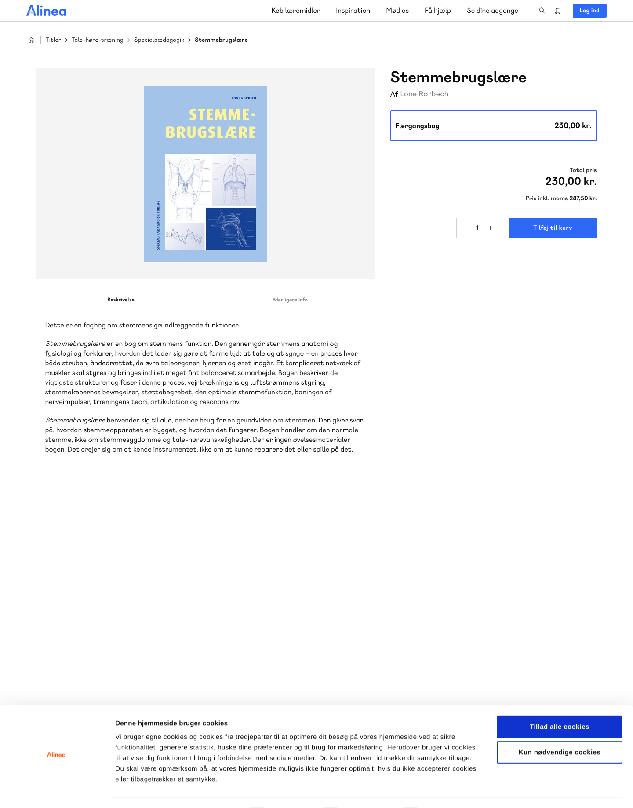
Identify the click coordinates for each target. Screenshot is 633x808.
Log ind (590, 11)
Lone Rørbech (424, 94)
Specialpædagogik (159, 40)
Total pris (583, 170)
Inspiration (353, 10)
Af (394, 94)
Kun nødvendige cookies (559, 728)
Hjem (31, 40)
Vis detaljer (457, 790)
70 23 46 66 (377, 563)
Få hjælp (438, 10)
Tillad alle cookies (559, 702)
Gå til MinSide (522, 534)
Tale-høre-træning (98, 40)
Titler (53, 40)
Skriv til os (216, 582)
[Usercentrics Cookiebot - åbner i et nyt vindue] (56, 790)
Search (542, 10)
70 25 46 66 (218, 563)
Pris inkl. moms (547, 198)
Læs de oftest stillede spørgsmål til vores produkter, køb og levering (390, 633)
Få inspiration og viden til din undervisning (225, 633)
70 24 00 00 (535, 616)
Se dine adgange (492, 10)
